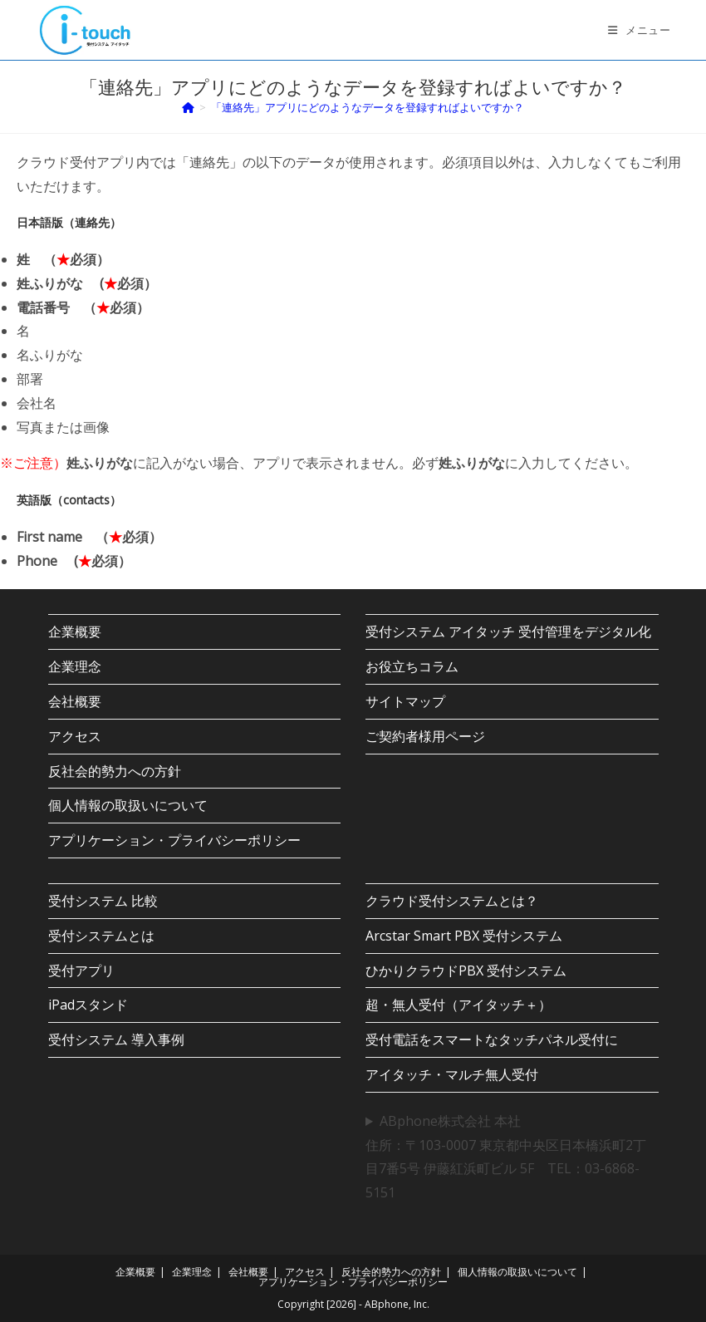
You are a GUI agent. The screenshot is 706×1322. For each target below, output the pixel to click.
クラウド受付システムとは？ (451, 901)
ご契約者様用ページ (425, 736)
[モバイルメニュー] (639, 29)
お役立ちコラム (411, 666)
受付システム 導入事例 (116, 1039)
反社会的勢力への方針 (114, 771)
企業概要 (74, 631)
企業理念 (74, 666)
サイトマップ (405, 701)
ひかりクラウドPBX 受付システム (465, 970)
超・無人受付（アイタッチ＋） (458, 1004)
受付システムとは (101, 935)
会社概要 (74, 701)
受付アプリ (81, 970)
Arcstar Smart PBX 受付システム (463, 935)
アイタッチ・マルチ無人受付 (451, 1074)
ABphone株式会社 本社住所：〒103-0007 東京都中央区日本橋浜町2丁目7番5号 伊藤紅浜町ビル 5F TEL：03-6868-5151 (505, 1157)
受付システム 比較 (103, 901)
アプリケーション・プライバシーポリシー (174, 840)
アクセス (74, 736)
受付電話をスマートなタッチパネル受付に (491, 1039)
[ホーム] (188, 107)
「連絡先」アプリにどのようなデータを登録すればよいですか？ (367, 107)
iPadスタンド (88, 1004)
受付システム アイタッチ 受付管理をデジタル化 (508, 631)
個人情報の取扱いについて (128, 805)
